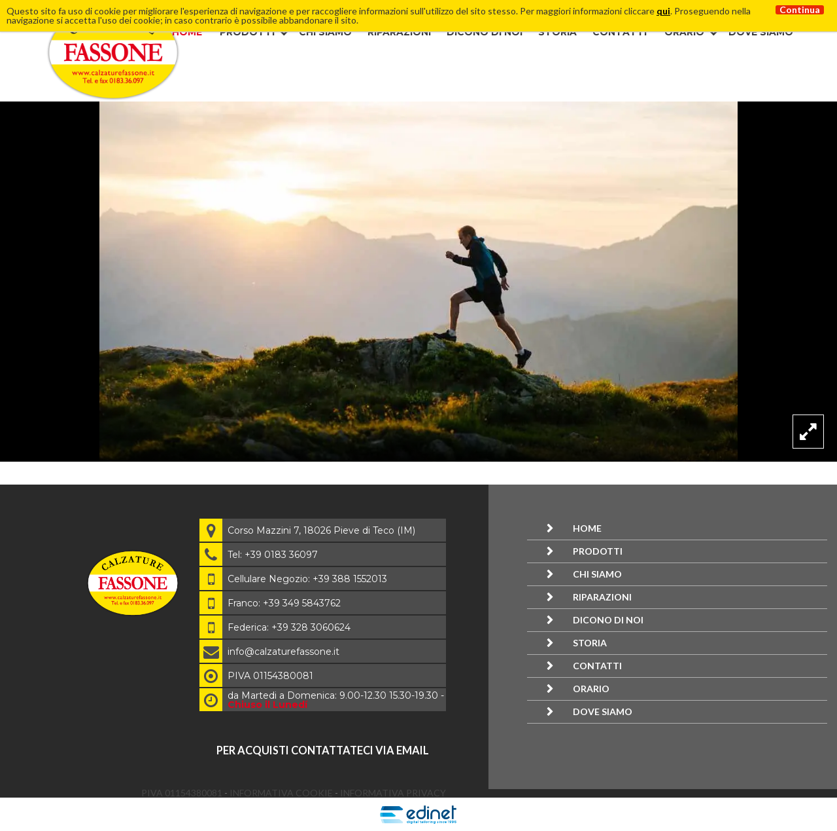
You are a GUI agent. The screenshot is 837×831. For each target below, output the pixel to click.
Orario (684, 32)
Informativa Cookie (282, 792)
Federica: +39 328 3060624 (289, 627)
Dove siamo (760, 32)
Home (187, 32)
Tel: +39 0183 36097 (273, 555)
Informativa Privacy (393, 792)
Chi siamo (325, 32)
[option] (418, 282)
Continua (799, 9)
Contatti (619, 32)
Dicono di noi (484, 32)
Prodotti (247, 32)
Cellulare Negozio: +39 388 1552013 (307, 579)
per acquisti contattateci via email (322, 750)
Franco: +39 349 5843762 (284, 603)
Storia (557, 32)
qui (663, 10)
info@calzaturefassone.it (283, 651)
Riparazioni (399, 32)
